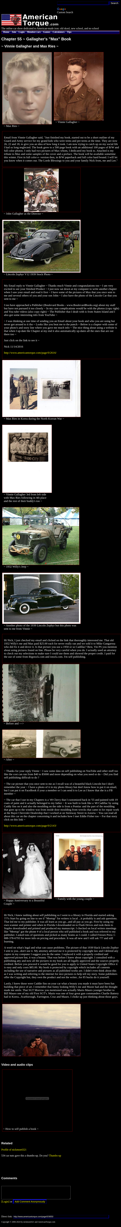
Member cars (34, 32)
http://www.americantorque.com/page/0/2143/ (30, 825)
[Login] (5, 1204)
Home (6, 32)
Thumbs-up (55, 1155)
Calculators (59, 32)
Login (22, 32)
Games (46, 32)
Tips (69, 32)
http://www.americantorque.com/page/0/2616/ (30, 352)
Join (14, 32)
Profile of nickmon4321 (14, 1149)
